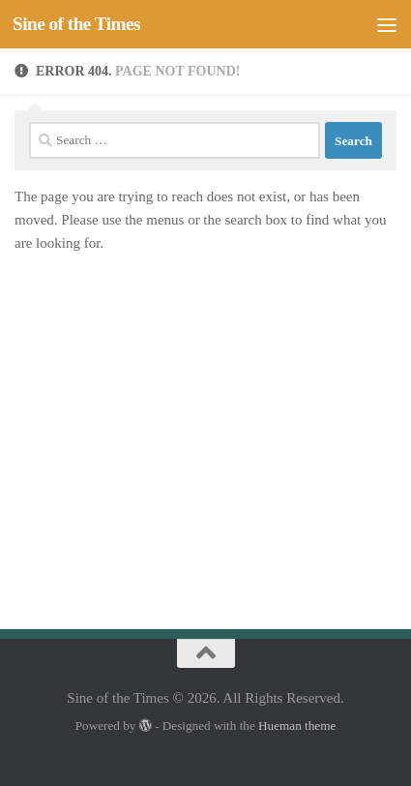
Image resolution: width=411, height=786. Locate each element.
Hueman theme (297, 725)
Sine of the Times (76, 24)
